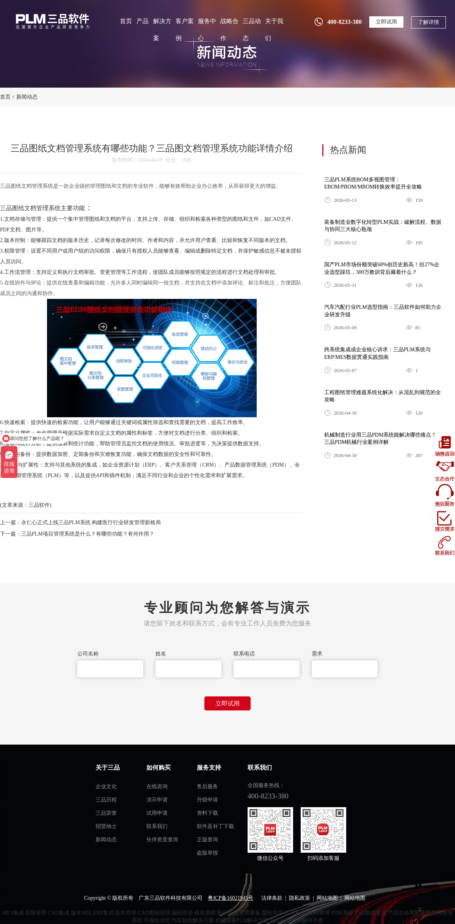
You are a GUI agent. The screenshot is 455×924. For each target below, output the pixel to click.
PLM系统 (295, 913)
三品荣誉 (106, 813)
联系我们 (157, 826)
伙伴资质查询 (162, 839)
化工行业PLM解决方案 (296, 920)
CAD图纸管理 (154, 913)
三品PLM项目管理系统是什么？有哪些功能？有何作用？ (87, 534)
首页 (126, 21)
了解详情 (428, 22)
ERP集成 (103, 913)
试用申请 (157, 813)
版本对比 (81, 913)
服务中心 (207, 29)
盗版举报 (207, 853)
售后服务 (207, 786)
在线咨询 (157, 786)
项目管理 (227, 913)
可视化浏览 (157, 920)
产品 (142, 21)
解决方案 (162, 29)
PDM (278, 465)
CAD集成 (59, 913)
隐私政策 (299, 898)
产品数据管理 (370, 913)
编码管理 (182, 913)
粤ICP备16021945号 (230, 898)
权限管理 (35, 913)
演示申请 (157, 800)
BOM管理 (318, 913)
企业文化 (106, 786)
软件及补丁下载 (215, 826)
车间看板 (249, 913)
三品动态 (252, 29)
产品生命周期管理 (409, 913)
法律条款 (271, 898)
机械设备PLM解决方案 (242, 920)
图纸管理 (272, 913)
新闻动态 (27, 97)
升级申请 (207, 800)
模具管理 (204, 913)
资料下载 (207, 813)
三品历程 (106, 800)
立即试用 (386, 22)
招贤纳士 (106, 826)
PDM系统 (342, 913)
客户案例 (185, 29)
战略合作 (229, 29)
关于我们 (274, 29)
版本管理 (125, 913)
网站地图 (327, 898)
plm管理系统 (51, 21)
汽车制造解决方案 (192, 920)
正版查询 (207, 839)
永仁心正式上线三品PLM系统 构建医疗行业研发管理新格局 (91, 522)
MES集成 (13, 913)
